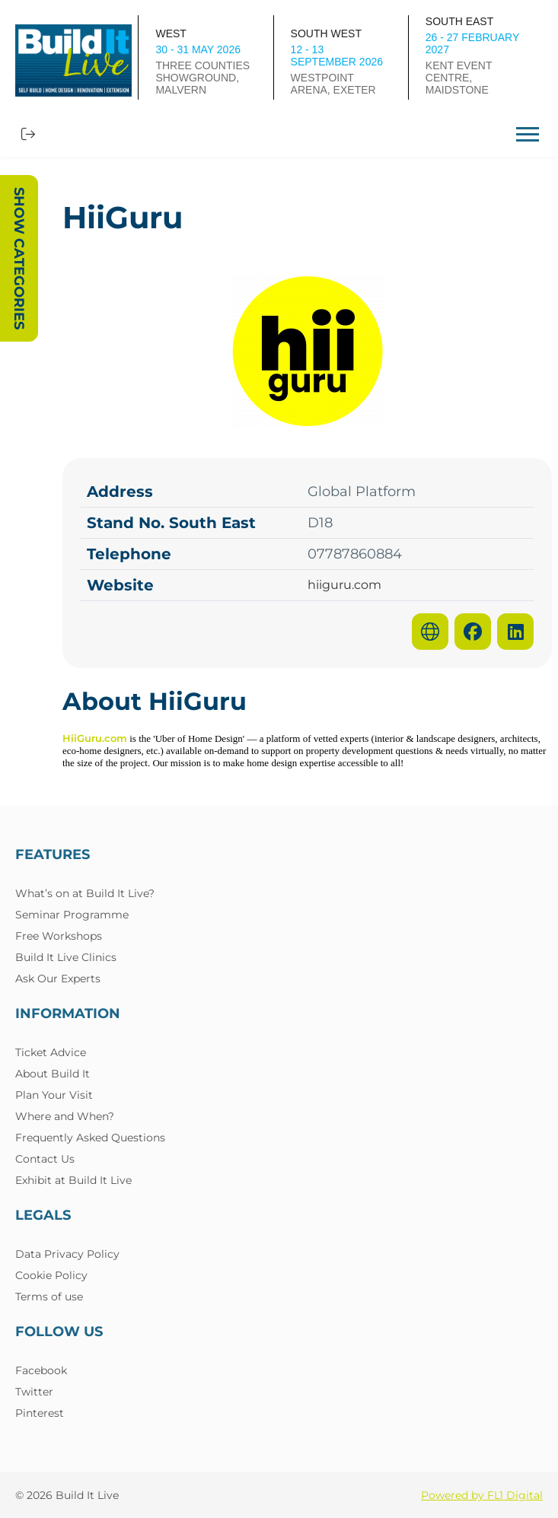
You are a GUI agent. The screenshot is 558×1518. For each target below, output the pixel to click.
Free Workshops (58, 936)
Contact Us (45, 1159)
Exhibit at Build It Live (73, 1180)
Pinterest (39, 1413)
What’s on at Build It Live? (85, 893)
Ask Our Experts (57, 978)
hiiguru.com (344, 585)
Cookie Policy (51, 1275)
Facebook (41, 1370)
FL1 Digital (515, 1495)
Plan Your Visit (54, 1095)
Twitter (34, 1392)
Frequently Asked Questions (90, 1137)
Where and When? (64, 1116)
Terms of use (49, 1296)
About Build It (52, 1073)
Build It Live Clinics (65, 957)
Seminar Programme (72, 914)
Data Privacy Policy (67, 1254)
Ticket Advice (50, 1052)
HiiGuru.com (94, 738)
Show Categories (19, 258)
